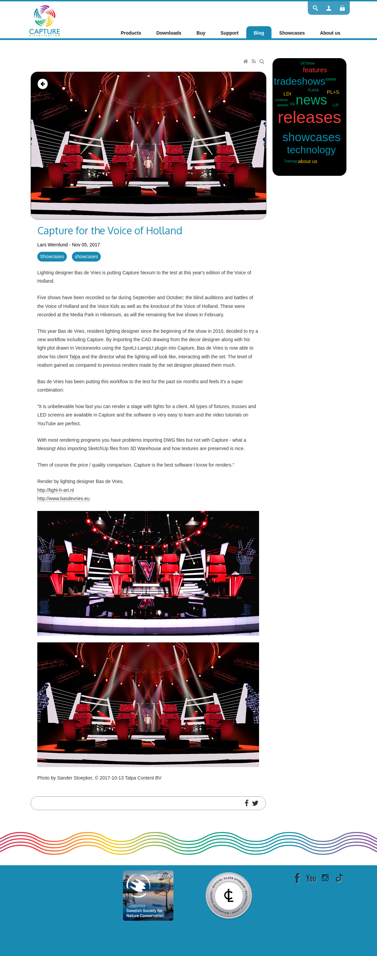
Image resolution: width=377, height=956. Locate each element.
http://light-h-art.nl (55, 490)
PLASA (313, 90)
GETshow (307, 63)
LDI (287, 93)
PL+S (333, 92)
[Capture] (44, 20)
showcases (86, 256)
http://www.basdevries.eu (63, 498)
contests (281, 100)
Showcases (52, 256)
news (311, 99)
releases (309, 117)
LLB (335, 105)
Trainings (291, 161)
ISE (292, 104)
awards (282, 105)
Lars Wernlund (52, 244)
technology (311, 149)
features (315, 70)
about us (308, 161)
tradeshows (299, 81)
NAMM (331, 79)
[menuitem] (131, 33)
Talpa (74, 356)
